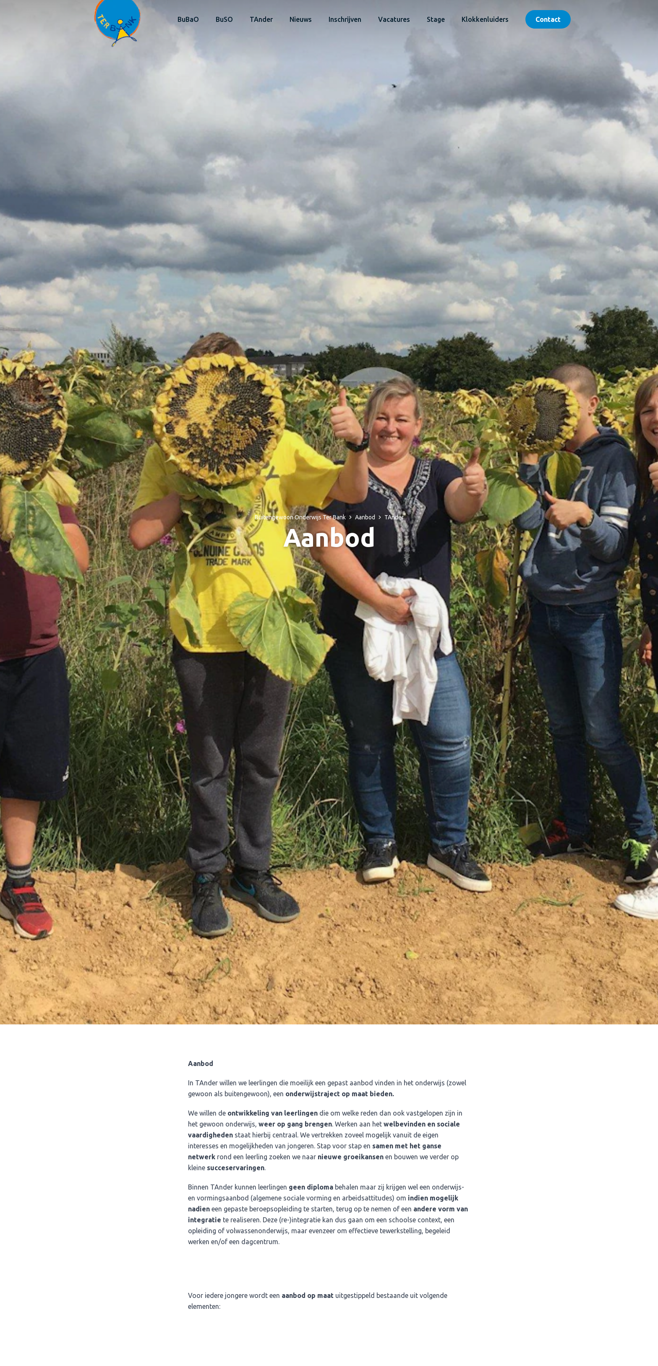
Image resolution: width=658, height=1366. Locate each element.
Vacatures (394, 19)
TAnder (261, 19)
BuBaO (188, 19)
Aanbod (365, 517)
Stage (436, 19)
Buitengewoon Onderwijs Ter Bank (300, 517)
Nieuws (301, 19)
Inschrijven (345, 19)
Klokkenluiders (485, 19)
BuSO (224, 19)
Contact (548, 19)
